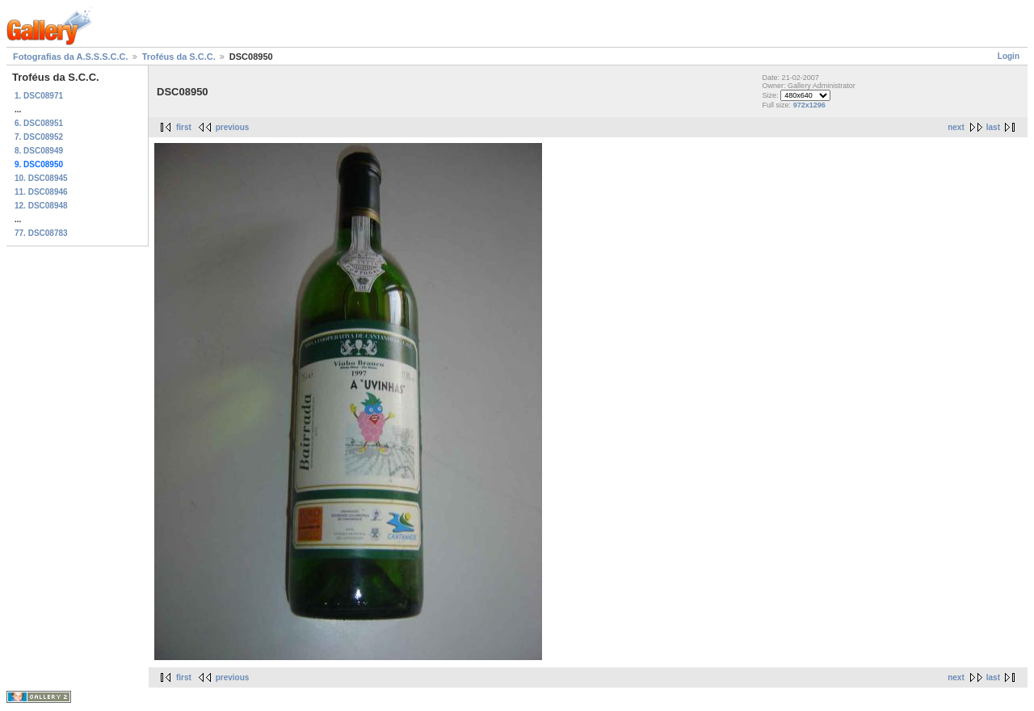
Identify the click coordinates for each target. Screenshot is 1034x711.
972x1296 (809, 105)
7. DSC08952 (39, 137)
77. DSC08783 (41, 233)
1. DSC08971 (39, 95)
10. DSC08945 (41, 178)
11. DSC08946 (41, 191)
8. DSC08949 (39, 150)
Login (1008, 56)
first (183, 127)
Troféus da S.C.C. (179, 56)
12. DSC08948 (41, 205)
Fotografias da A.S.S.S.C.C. (70, 56)
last (993, 127)
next (956, 127)
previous (233, 127)
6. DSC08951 (39, 123)
